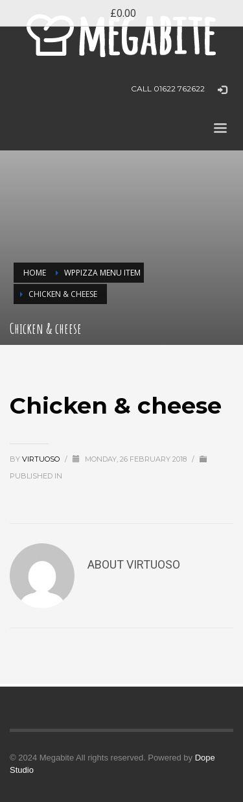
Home (34, 272)
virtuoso (42, 459)
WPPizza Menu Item (102, 272)
